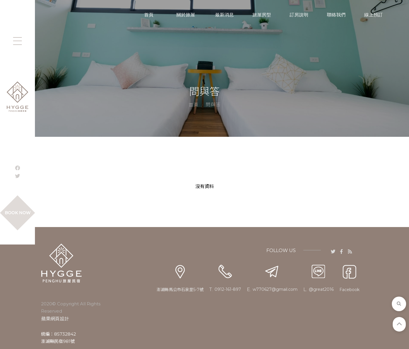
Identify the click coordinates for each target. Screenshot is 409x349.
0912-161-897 (228, 289)
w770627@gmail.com (275, 289)
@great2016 (321, 289)
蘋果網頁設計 (55, 319)
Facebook (349, 289)
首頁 (194, 105)
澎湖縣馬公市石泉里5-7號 (180, 289)
